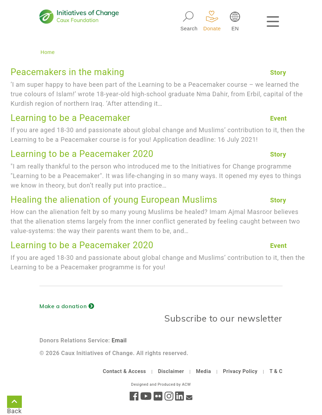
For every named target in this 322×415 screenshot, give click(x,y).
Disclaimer (171, 371)
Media (203, 371)
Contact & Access (124, 371)
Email (119, 340)
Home (48, 52)
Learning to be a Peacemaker (70, 118)
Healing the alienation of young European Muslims (114, 200)
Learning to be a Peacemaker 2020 (82, 154)
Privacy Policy (240, 371)
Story (278, 72)
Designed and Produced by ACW (161, 384)
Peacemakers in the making (67, 72)
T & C (276, 371)
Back (14, 403)
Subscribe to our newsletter (223, 318)
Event (278, 118)
